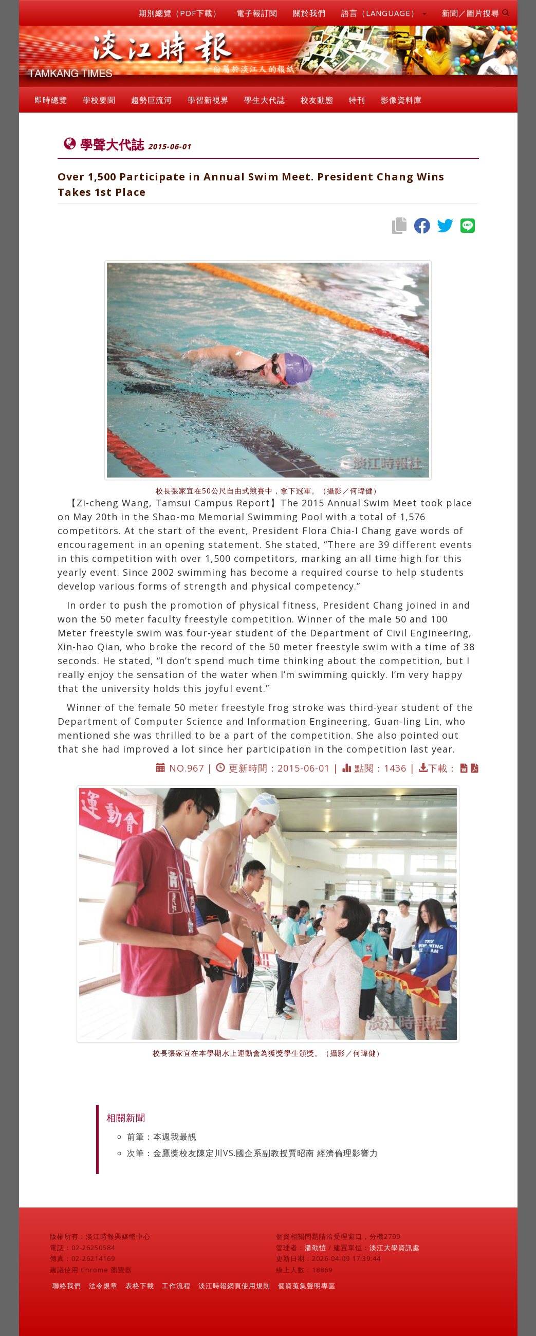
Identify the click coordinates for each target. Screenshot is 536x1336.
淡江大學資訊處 (394, 1247)
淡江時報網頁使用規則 (234, 1285)
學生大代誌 (264, 100)
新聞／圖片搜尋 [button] (476, 13)
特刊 (357, 100)
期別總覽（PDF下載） (180, 13)
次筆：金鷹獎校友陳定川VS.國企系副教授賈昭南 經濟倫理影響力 (252, 1153)
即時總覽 (50, 100)
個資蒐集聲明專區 (307, 1285)
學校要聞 (99, 100)
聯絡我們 (66, 1285)
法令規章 (103, 1285)
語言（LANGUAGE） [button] (384, 13)
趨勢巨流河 (151, 100)
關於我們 (309, 13)
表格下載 (139, 1285)
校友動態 (317, 100)
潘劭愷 (315, 1247)
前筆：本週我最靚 (162, 1136)
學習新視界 (208, 100)
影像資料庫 (401, 100)
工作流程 (176, 1285)
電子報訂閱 (257, 13)
